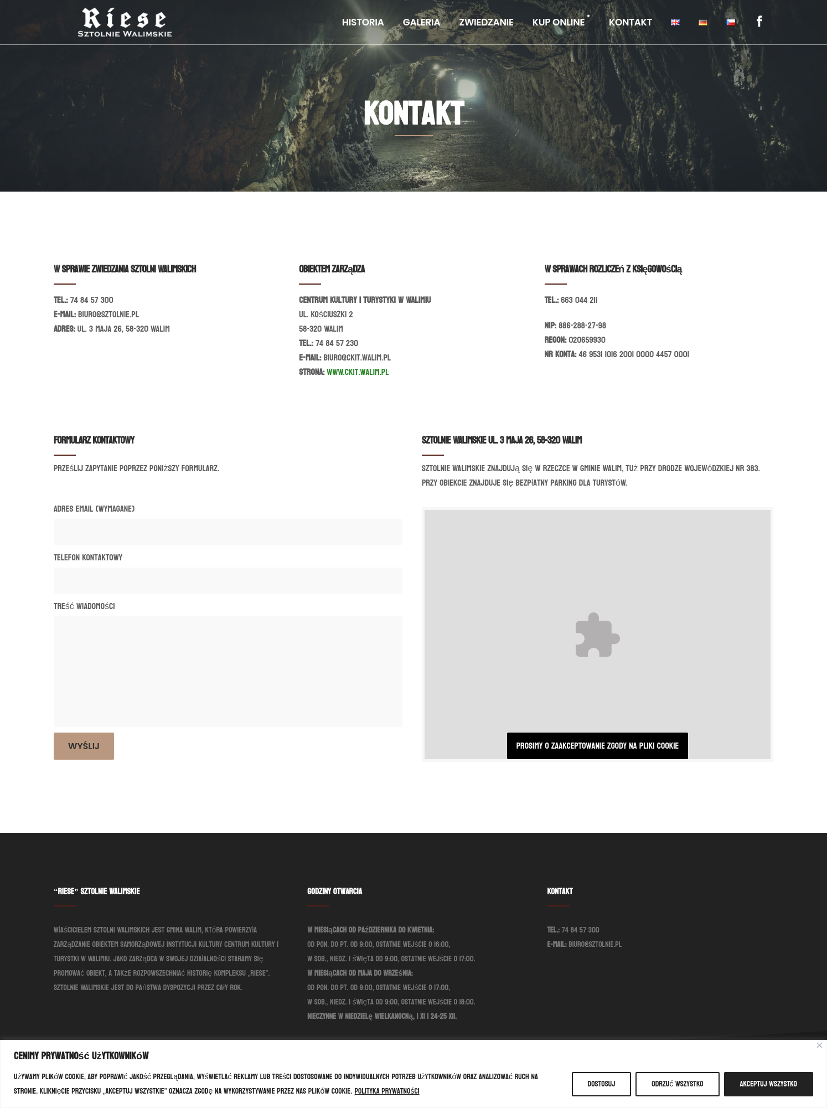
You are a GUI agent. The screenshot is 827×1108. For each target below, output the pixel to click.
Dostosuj (602, 1084)
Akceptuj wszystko (768, 1084)
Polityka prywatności (387, 1091)
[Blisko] (819, 1045)
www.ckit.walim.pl (358, 372)
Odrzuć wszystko (677, 1084)
